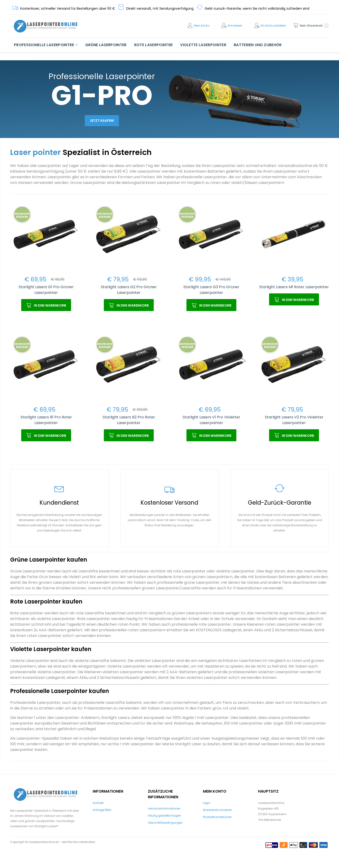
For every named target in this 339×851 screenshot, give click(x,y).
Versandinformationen (164, 808)
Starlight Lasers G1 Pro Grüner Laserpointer (46, 289)
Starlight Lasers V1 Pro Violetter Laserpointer (211, 420)
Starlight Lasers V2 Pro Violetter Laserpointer (294, 420)
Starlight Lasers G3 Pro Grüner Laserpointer (211, 289)
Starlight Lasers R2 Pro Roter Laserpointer (129, 420)
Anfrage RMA (102, 810)
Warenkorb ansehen (217, 810)
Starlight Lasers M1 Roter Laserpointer (294, 287)
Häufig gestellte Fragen (164, 816)
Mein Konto (201, 26)
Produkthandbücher (217, 817)
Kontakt (98, 803)
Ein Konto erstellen (273, 26)
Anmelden (234, 26)
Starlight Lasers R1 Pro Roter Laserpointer (46, 420)
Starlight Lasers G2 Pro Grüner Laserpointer (129, 289)
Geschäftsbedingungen (165, 823)
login (206, 803)
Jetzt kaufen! (102, 120)
